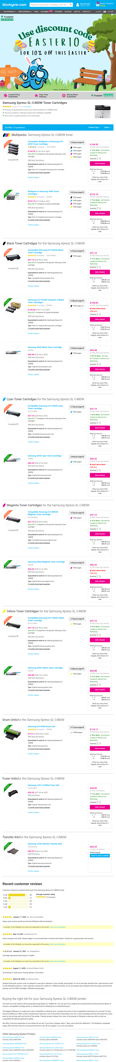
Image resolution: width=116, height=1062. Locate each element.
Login (88, 5)
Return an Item (25, 1036)
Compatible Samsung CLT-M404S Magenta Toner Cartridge (43, 437)
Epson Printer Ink (10, 1036)
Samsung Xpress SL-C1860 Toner (88, 968)
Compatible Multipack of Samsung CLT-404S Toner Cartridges (46, 67)
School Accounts (62, 1036)
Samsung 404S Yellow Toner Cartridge (45, 592)
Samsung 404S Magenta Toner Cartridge (46, 486)
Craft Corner (24, 1042)
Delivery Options (62, 1030)
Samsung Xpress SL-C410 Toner (51, 979)
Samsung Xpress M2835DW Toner (15, 968)
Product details (33, 102)
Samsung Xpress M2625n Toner (87, 975)
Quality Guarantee (46, 1036)
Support (43, 1030)
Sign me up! (86, 1033)
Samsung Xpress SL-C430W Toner (52, 968)
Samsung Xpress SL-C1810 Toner (51, 972)
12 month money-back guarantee (39, 97)
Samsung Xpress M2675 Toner (13, 962)
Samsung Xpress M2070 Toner (13, 989)
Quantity (93, 83)
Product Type (94, 52)
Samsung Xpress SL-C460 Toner (14, 998)
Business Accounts (63, 1033)
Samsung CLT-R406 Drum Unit (41, 651)
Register (82, 5)
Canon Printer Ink (10, 1033)
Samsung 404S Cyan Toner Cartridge (44, 380)
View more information (57, 852)
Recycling (68, 11)
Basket (102, 4)
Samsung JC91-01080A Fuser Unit (43, 710)
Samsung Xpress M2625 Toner (50, 989)
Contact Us (86, 11)
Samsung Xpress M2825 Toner (13, 972)
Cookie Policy (45, 1042)
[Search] (71, 5)
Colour (106, 52)
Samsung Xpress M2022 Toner (13, 983)
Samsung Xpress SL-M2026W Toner (15, 979)
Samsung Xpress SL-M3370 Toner (88, 991)
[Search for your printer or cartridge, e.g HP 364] (49, 5)
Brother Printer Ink (10, 1039)
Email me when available (99, 780)
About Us (77, 11)
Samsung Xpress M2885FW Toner (52, 985)
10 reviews (27, 31)
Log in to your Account (28, 1030)
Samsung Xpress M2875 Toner (87, 962)
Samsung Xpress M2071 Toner (87, 979)
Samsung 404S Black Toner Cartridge (45, 272)
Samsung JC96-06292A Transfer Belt (45, 768)
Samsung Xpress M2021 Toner (87, 985)
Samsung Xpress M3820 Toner (50, 993)
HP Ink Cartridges (10, 1030)
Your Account (85, 4)
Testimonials (44, 1033)
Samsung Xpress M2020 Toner (50, 962)
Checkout (109, 4)
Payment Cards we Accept (65, 1039)
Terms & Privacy (46, 1039)
